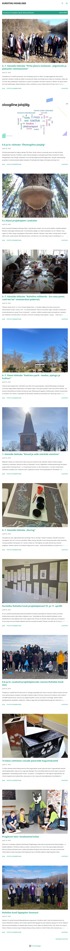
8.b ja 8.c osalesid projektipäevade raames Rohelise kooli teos (32, 683)
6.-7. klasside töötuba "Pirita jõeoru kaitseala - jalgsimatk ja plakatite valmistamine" (34, 67)
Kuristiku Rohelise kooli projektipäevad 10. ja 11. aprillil (32, 605)
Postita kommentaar (14, 88)
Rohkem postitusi (62, 939)
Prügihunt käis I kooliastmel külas (20, 836)
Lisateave (64, 88)
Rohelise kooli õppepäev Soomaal (20, 912)
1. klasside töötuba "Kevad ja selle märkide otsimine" (31, 454)
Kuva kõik (63, 13)
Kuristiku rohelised (14, 3)
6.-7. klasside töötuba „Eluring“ (18, 530)
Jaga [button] (3, 88)
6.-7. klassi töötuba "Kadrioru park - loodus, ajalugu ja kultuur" (31, 377)
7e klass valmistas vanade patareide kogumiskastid (30, 760)
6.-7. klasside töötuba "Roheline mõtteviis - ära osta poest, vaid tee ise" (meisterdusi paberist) (33, 298)
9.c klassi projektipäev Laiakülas (19, 220)
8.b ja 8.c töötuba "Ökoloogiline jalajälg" (23, 144)
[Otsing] (62, 3)
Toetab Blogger (35, 946)
